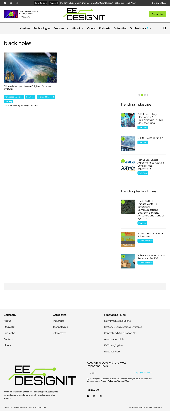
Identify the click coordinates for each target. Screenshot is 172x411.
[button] (159, 3)
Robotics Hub (112, 351)
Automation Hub (114, 339)
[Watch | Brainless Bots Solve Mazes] (128, 239)
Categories (59, 315)
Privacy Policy (107, 381)
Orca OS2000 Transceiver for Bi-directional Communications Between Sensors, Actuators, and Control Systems (150, 210)
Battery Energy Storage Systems (123, 327)
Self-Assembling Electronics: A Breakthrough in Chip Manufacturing (150, 118)
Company (10, 315)
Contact (8, 339)
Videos (7, 345)
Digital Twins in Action (150, 137)
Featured (53, 3)
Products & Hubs (114, 315)
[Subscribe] (144, 372)
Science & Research (46, 97)
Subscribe (9, 333)
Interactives (59, 333)
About (7, 320)
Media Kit (9, 327)
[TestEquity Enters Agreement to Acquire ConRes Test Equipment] (128, 165)
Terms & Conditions (37, 407)
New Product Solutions (117, 320)
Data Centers (40, 3)
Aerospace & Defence (14, 97)
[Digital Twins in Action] (128, 143)
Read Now (130, 3)
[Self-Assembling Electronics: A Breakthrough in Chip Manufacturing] (128, 120)
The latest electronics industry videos (28, 12)
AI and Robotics (145, 241)
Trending (8, 101)
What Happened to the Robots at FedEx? (151, 257)
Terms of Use (123, 381)
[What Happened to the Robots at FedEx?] (128, 261)
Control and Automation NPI (120, 333)
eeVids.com (24, 17)
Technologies (60, 327)
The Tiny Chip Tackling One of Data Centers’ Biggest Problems (92, 3)
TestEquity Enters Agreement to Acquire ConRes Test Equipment (150, 164)
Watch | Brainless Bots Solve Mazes (150, 235)
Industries (142, 127)
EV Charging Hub (114, 345)
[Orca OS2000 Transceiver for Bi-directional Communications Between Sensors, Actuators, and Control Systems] (128, 207)
